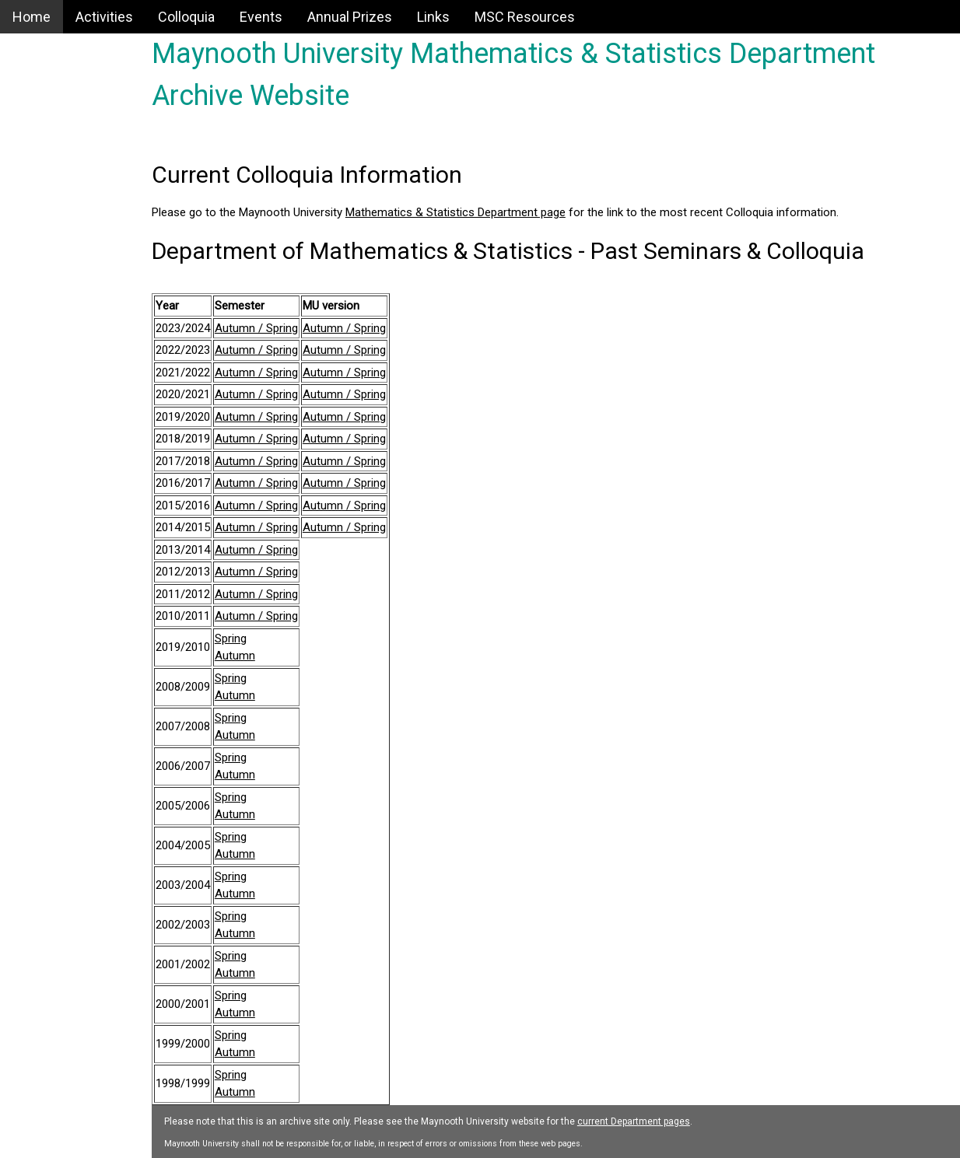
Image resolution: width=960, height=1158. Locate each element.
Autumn (278, 656)
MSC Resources (525, 17)
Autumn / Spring (299, 328)
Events (261, 17)
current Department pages (676, 1121)
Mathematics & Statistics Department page (498, 212)
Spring (273, 638)
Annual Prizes (349, 17)
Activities (104, 17)
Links (433, 17)
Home (31, 17)
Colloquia (186, 17)
